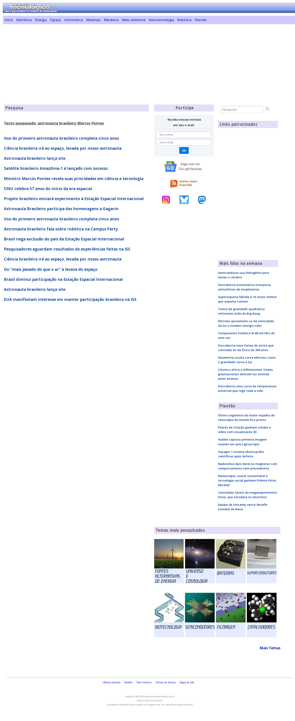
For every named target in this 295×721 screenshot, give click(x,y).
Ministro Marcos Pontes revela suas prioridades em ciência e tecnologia (73, 178)
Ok (184, 150)
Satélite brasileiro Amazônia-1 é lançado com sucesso (56, 168)
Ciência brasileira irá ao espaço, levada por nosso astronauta (62, 148)
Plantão (201, 20)
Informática (73, 20)
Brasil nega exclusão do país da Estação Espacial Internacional (64, 239)
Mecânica (111, 20)
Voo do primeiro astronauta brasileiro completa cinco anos (61, 138)
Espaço (55, 20)
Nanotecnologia (161, 20)
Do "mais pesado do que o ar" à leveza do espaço (51, 269)
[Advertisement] (129, 56)
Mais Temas (270, 648)
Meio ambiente (133, 20)
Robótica (184, 20)
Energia (41, 20)
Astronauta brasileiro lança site (34, 158)
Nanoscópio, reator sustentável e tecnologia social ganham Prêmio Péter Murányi (247, 480)
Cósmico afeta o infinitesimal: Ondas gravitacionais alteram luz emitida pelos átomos (245, 374)
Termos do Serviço (165, 682)
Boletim (128, 682)
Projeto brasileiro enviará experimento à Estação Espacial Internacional (74, 198)
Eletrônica (24, 20)
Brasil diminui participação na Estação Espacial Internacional (63, 279)
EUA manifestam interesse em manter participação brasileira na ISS (70, 299)
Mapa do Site (187, 682)
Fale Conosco (144, 682)
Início (9, 20)
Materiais (93, 20)
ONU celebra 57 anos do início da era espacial (48, 188)
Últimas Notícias (111, 682)
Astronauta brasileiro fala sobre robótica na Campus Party (61, 229)
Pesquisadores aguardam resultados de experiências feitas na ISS (67, 249)
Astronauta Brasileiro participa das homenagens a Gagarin (61, 208)
